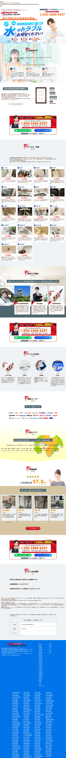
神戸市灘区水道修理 (15, 692)
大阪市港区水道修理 (38, 749)
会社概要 (40, 644)
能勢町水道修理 (37, 713)
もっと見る (33, 528)
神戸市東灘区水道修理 (39, 756)
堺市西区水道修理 (49, 724)
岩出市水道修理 (15, 733)
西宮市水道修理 (26, 697)
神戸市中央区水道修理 (16, 748)
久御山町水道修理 (38, 738)
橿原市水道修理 (26, 708)
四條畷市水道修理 (26, 743)
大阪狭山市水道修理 (15, 756)
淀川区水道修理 (48, 729)
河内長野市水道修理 (49, 702)
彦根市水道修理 (15, 702)
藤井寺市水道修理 (38, 748)
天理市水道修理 (26, 725)
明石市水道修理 (26, 719)
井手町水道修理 (15, 705)
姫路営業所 (40, 653)
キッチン (50, 649)
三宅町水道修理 (48, 697)
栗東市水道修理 (15, 753)
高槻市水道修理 (26, 741)
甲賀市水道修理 (15, 711)
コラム (40, 683)
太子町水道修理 (26, 738)
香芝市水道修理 (37, 737)
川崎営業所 (40, 664)
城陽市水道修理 (15, 741)
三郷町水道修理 (26, 716)
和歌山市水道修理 (15, 740)
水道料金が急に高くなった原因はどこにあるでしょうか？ (25, 589)
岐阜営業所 (40, 675)
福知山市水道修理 (49, 741)
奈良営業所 (40, 656)
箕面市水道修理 (26, 754)
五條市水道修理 (37, 698)
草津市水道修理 (15, 727)
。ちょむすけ (15, 68)
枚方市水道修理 (48, 738)
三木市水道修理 (15, 700)
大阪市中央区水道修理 (50, 705)
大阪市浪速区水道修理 (50, 700)
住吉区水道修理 (15, 706)
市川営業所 (40, 667)
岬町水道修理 (14, 708)
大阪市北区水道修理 (38, 703)
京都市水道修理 (48, 751)
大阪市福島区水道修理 (16, 722)
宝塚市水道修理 (37, 740)
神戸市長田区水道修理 (16, 716)
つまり (50, 643)
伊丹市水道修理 (15, 729)
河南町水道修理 (15, 719)
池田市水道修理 (37, 735)
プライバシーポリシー (42, 686)
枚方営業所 (40, 647)
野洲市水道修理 (37, 743)
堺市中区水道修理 (49, 703)
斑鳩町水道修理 (37, 732)
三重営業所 (40, 677)
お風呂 (50, 650)
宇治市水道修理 (15, 745)
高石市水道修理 (26, 702)
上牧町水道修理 (48, 756)
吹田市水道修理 (26, 721)
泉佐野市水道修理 (49, 721)
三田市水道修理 (26, 751)
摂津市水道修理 (37, 695)
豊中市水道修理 (48, 733)
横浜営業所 (40, 663)
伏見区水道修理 (37, 702)
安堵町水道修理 (15, 694)
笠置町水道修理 (48, 714)
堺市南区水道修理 (26, 746)
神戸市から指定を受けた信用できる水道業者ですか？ (24, 579)
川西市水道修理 (15, 703)
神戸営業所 (40, 650)
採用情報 (40, 684)
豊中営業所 (40, 649)
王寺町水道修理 (15, 751)
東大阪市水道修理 (38, 724)
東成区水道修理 (37, 741)
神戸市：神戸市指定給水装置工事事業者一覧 (15, 104)
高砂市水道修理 (37, 721)
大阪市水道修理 (26, 692)
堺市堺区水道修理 (26, 727)
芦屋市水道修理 (48, 692)
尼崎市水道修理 (48, 725)
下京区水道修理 (26, 703)
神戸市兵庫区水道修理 (27, 733)
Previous (14, 300)
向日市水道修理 (37, 711)
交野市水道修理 (37, 706)
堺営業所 (40, 646)
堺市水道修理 (37, 727)
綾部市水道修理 (48, 710)
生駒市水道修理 (37, 705)
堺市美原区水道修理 (15, 724)
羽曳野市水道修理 (38, 694)
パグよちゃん (31, 68)
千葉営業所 (40, 666)
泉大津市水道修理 (49, 708)
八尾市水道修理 (26, 753)
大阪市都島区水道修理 (50, 719)
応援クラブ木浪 (48, 68)
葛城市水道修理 (48, 732)
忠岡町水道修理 (15, 743)
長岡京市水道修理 (15, 714)
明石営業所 (40, 652)
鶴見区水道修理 (26, 748)
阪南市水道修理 (26, 711)
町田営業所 (40, 660)
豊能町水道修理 (37, 745)
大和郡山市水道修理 (27, 700)
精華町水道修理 (48, 718)
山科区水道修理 (48, 735)
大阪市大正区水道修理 (16, 697)
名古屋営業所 (41, 673)
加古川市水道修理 (26, 695)
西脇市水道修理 (48, 746)
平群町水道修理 (26, 705)
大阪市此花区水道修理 (27, 735)
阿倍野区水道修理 (26, 724)
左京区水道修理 (48, 698)
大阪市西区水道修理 (15, 725)
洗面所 (50, 652)
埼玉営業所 (40, 669)
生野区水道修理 (26, 732)
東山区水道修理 (26, 730)
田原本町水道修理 (26, 706)
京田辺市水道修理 (38, 700)
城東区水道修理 (26, 698)
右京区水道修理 (15, 735)
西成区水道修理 (48, 716)
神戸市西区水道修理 (49, 695)
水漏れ (50, 644)
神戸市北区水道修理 (27, 722)
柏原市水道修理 (37, 746)
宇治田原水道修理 (15, 695)
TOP (39, 643)
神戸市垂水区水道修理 (27, 756)
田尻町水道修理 (15, 698)
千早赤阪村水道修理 (15, 746)
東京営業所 (40, 658)
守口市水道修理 (48, 754)
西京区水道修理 (37, 697)
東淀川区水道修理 (49, 748)
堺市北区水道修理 (15, 713)
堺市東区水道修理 (49, 737)
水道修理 (50, 646)
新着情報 (40, 680)
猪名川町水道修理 (26, 713)
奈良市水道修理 (15, 718)
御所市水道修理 (37, 718)
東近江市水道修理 (15, 732)
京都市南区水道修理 (27, 740)
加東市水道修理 (48, 722)
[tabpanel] (9, 508)
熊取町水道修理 (48, 711)
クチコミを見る (41, 64)
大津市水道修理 (26, 718)
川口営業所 (40, 670)
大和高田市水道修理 (49, 740)
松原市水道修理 (37, 716)
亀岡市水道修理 (15, 738)
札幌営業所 (40, 678)
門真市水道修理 (37, 725)
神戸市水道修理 (48, 727)
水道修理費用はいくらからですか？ (19, 584)
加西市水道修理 (37, 692)
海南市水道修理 (37, 753)
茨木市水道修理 (26, 749)
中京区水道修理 (26, 714)
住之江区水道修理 (38, 754)
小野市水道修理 (26, 729)
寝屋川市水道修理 (26, 694)
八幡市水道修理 (48, 730)
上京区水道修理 (48, 749)
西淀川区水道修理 (49, 706)
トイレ (50, 647)
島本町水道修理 (48, 743)
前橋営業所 (40, 672)
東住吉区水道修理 (38, 729)
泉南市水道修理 (15, 710)
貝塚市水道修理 (15, 749)
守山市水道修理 (15, 730)
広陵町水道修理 (37, 751)
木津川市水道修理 (49, 694)
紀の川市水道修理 (26, 737)
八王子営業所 (41, 661)
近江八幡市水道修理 (49, 713)
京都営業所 (40, 655)
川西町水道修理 (37, 733)
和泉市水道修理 (37, 719)
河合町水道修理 (26, 745)
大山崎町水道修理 (15, 737)
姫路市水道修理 (37, 710)
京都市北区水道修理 (38, 722)
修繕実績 (40, 681)
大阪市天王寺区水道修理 (39, 714)
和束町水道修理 (48, 753)
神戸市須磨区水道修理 (27, 710)
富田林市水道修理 (49, 745)
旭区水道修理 (37, 730)
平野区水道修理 (15, 721)
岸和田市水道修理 (15, 754)
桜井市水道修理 (37, 708)
